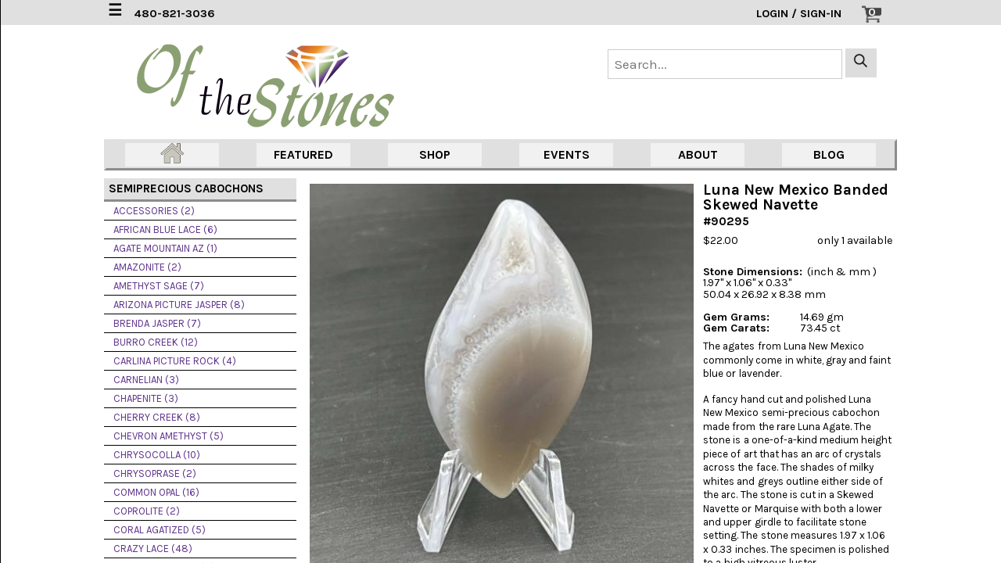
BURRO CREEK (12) (155, 342)
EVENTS (567, 154)
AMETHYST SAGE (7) (158, 286)
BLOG (829, 154)
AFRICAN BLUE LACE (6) (165, 229)
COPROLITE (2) (146, 511)
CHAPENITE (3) (145, 398)
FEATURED (303, 154)
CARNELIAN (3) (146, 379)
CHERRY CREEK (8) (156, 417)
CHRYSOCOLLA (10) (156, 455)
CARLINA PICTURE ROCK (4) (174, 361)
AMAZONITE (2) (147, 267)
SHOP (434, 154)
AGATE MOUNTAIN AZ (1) (165, 248)
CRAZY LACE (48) (152, 548)
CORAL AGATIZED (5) (159, 530)
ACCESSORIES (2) (154, 211)
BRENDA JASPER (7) (157, 323)
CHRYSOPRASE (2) (154, 473)
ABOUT (698, 154)
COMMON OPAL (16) (156, 492)
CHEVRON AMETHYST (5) (168, 436)
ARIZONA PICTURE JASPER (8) (179, 304)
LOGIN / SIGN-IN (798, 13)
